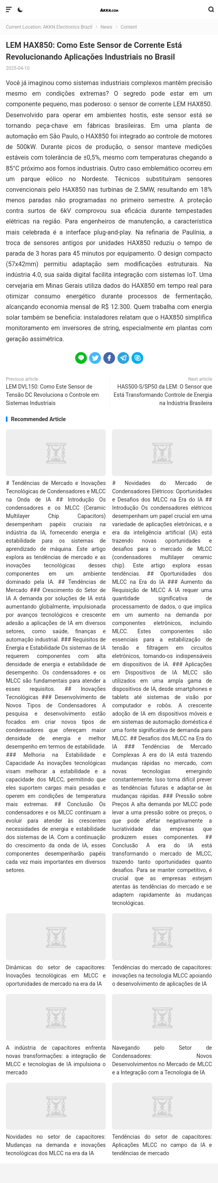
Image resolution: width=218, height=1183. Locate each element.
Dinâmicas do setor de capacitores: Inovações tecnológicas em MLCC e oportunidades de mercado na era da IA (56, 975)
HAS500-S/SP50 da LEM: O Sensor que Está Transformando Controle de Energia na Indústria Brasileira (163, 394)
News (106, 27)
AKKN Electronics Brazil (109, 10)
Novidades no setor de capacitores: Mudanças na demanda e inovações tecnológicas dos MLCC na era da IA (56, 1145)
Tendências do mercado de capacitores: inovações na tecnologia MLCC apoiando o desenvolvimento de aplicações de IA (162, 975)
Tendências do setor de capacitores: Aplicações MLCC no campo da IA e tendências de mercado (162, 1145)
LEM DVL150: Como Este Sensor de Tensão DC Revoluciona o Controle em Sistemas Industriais (52, 394)
